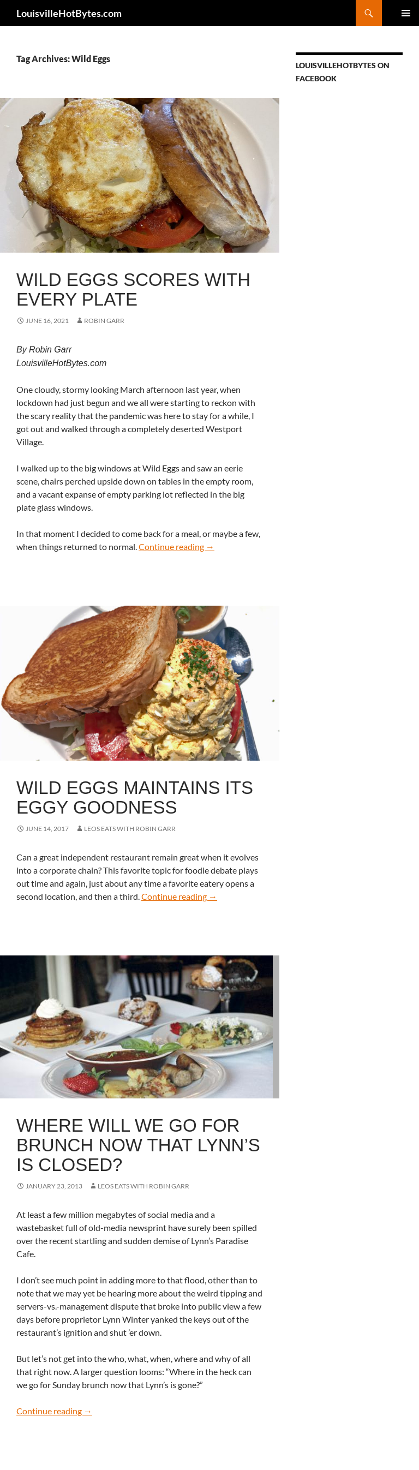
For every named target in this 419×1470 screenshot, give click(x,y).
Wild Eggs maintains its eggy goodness (134, 797)
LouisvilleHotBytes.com (69, 13)
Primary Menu (406, 13)
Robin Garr (104, 320)
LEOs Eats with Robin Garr (130, 828)
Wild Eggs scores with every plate (133, 289)
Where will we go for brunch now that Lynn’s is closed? (138, 1145)
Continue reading (176, 546)
